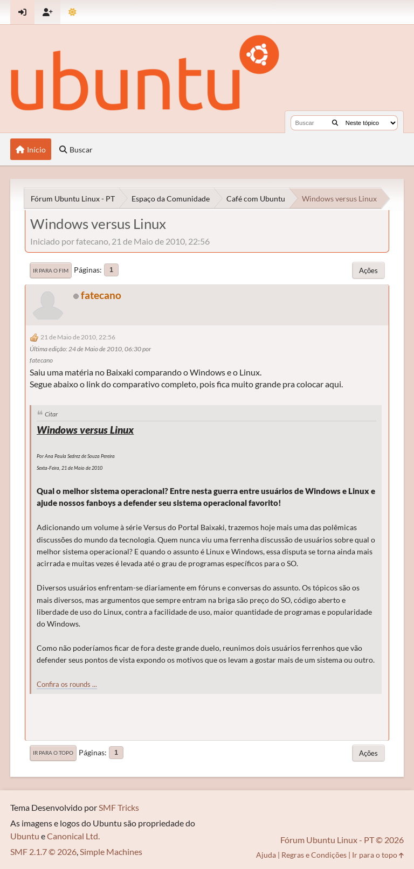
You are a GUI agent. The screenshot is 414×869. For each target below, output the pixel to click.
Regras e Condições (314, 854)
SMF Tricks (119, 807)
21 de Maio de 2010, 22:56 (77, 336)
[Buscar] (335, 122)
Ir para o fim (50, 270)
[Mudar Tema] (72, 12)
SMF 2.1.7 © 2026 (43, 851)
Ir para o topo (53, 752)
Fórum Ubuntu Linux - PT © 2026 (342, 840)
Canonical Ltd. (73, 836)
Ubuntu (24, 836)
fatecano (101, 295)
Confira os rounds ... (67, 684)
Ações (368, 270)
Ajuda (266, 854)
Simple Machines (111, 851)
